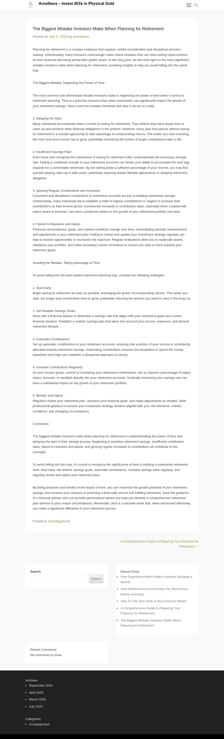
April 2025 (36, 692)
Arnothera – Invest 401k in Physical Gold (76, 3)
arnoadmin (81, 37)
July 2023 (36, 706)
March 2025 (37, 699)
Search (35, 571)
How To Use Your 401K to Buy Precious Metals (153, 601)
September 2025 (40, 685)
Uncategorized (59, 521)
